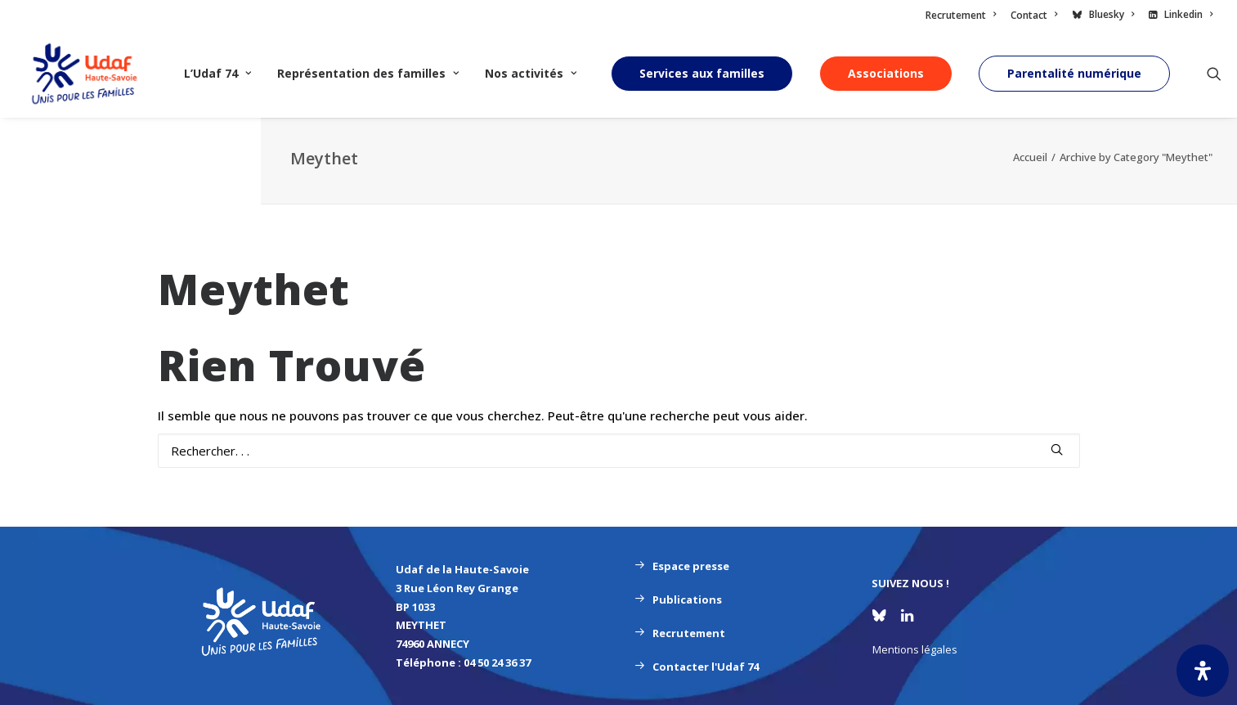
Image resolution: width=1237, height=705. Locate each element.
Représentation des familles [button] (368, 73)
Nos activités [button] (530, 73)
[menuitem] (964, 15)
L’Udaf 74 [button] (217, 73)
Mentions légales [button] (914, 649)
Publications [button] (678, 599)
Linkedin (1188, 14)
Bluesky (1111, 14)
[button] (1214, 73)
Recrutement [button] (679, 633)
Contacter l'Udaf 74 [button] (696, 666)
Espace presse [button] (681, 566)
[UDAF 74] (84, 73)
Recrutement (961, 15)
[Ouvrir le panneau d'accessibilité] (1202, 670)
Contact (1034, 15)
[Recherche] (619, 450)
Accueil (1030, 157)
